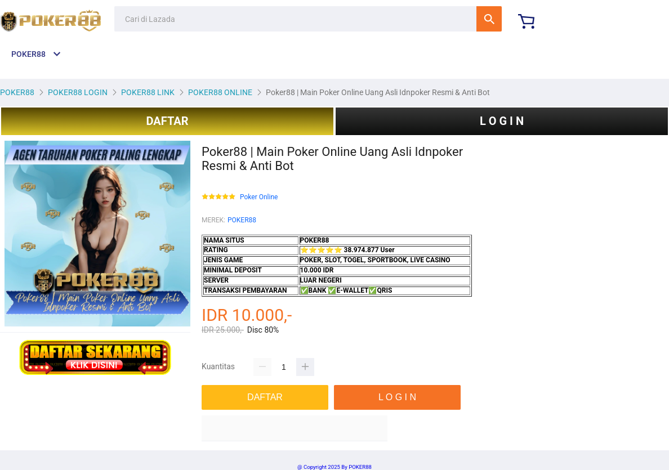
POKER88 (242, 220)
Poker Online (259, 197)
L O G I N (502, 121)
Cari (489, 19)
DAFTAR (167, 121)
